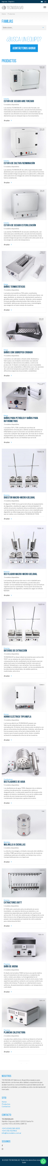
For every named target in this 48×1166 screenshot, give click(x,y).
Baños (6, 284)
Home (4, 14)
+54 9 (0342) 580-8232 (11, 1128)
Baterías (7, 495)
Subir (24, 1162)
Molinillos (7, 842)
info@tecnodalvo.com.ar (11, 1133)
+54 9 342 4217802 (9, 1131)
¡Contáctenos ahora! (24, 48)
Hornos (6, 714)
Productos (6, 1104)
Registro (11, 1)
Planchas (7, 964)
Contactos (6, 1106)
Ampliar (7, 121)
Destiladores (8, 779)
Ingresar (4, 1)
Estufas (6, 99)
